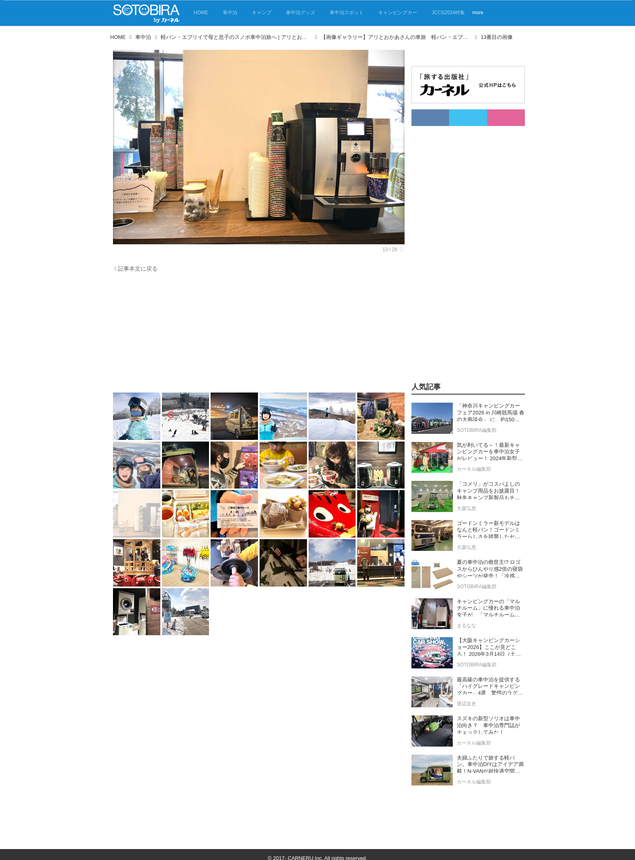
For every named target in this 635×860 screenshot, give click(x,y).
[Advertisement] (257, 334)
